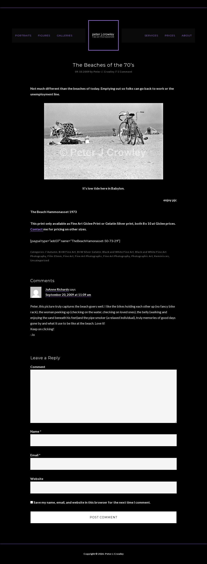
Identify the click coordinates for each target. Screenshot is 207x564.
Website (36, 479)
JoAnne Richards (57, 289)
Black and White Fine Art (118, 251)
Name (35, 431)
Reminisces (161, 256)
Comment (37, 367)
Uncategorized (39, 260)
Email (35, 455)
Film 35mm (55, 256)
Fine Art (68, 256)
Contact (36, 229)
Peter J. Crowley (103, 35)
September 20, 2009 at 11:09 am (68, 294)
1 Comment (124, 71)
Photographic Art (142, 256)
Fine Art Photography (116, 256)
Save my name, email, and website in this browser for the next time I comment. (92, 502)
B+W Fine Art (67, 251)
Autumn (52, 251)
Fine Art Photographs (88, 256)
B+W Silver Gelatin (89, 251)
